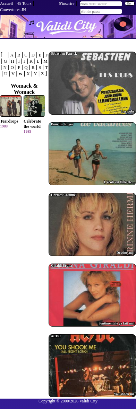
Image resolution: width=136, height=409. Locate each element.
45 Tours (24, 3)
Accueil (6, 3)
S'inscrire (67, 3)
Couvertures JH (13, 9)
